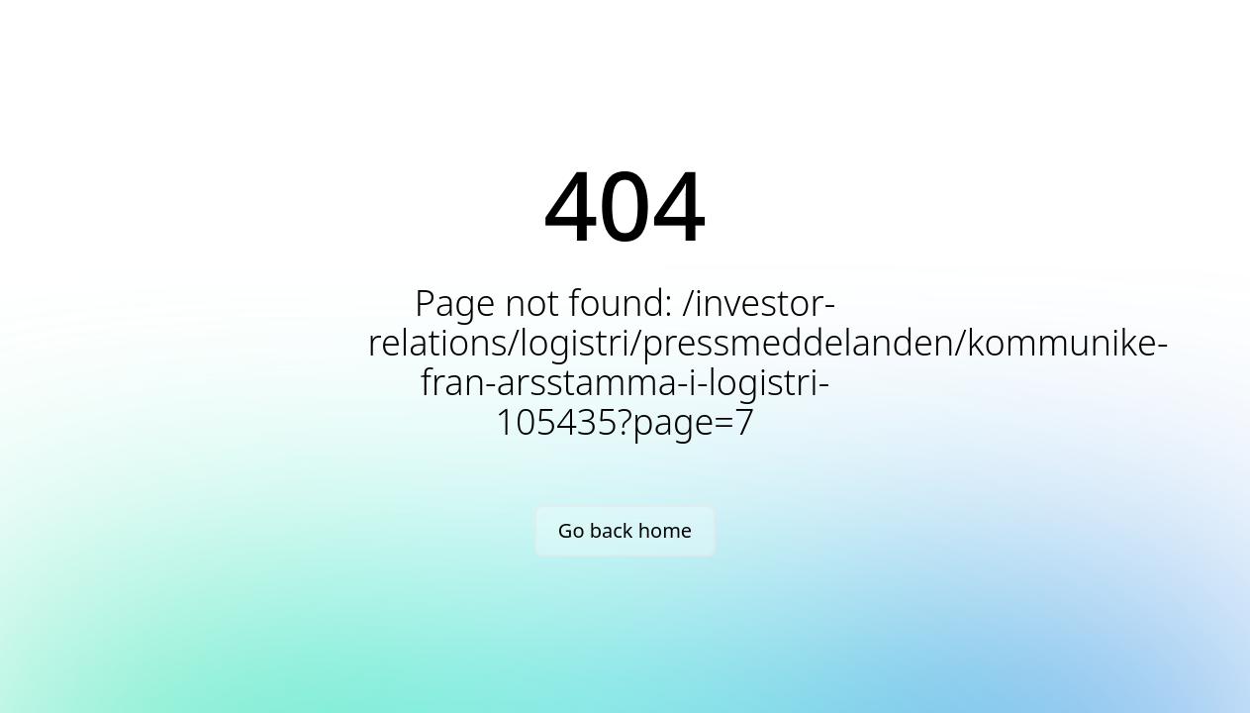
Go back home (625, 530)
